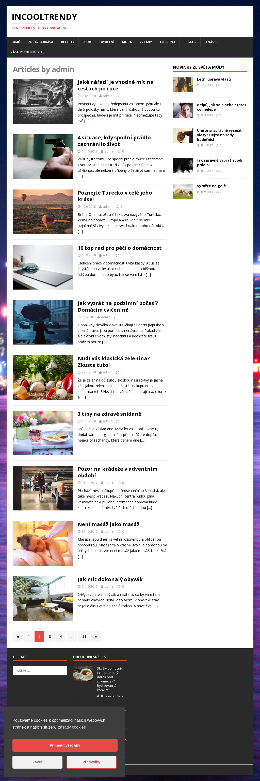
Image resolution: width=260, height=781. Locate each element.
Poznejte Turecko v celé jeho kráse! (115, 196)
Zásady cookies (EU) (27, 52)
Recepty (68, 42)
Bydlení (107, 42)
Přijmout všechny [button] (65, 745)
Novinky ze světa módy (198, 67)
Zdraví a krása (40, 42)
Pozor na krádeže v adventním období (117, 472)
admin (107, 95)
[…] (86, 120)
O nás (209, 42)
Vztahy (146, 42)
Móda (127, 42)
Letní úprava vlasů (214, 79)
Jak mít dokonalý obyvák (110, 579)
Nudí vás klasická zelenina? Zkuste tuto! (114, 361)
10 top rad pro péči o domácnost (120, 247)
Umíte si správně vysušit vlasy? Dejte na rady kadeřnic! (219, 135)
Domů (15, 42)
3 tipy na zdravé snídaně (109, 413)
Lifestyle (168, 42)
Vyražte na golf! (211, 185)
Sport (88, 42)
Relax (188, 42)
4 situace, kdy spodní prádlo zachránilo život (114, 140)
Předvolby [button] (91, 762)
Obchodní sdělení (90, 656)
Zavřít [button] (37, 762)
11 (84, 636)
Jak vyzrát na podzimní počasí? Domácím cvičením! (118, 306)
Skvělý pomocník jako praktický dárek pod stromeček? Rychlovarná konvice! (110, 679)
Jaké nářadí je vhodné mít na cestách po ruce (116, 85)
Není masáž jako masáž (108, 524)
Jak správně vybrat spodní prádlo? (221, 162)
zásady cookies (72, 727)
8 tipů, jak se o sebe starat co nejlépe (221, 107)
